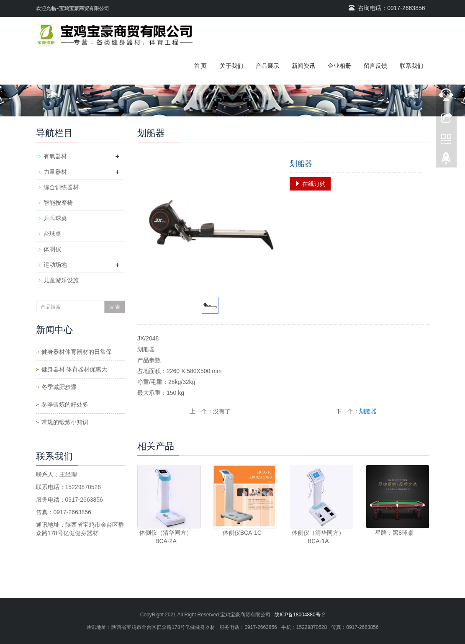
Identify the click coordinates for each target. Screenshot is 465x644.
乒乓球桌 (55, 218)
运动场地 (55, 264)
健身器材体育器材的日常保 (76, 351)
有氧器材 (55, 156)
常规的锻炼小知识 (64, 422)
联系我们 (411, 65)
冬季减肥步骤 (59, 387)
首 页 (200, 65)
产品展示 (267, 65)
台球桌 (52, 233)
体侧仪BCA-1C (242, 532)
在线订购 (310, 183)
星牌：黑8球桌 (394, 532)
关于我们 (231, 65)
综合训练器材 (61, 187)
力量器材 (55, 171)
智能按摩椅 (58, 202)
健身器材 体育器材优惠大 (74, 369)
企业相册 (339, 65)
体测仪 (52, 249)
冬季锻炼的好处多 (64, 404)
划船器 (368, 411)
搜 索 (114, 307)
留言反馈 (375, 65)
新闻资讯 (303, 65)
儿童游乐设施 (61, 280)
